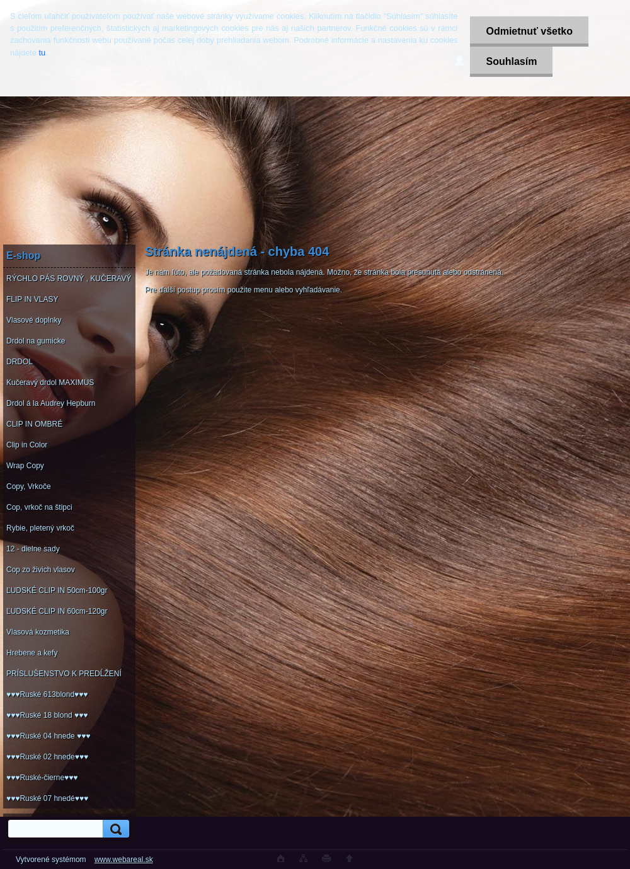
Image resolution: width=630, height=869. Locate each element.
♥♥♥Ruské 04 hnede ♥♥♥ (48, 736)
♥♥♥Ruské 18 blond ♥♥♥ (47, 715)
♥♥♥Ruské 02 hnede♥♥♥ (47, 756)
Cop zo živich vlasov (40, 569)
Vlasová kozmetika (37, 632)
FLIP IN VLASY (32, 299)
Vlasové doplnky (33, 320)
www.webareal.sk (123, 859)
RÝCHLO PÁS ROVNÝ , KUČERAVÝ (69, 278)
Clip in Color (26, 444)
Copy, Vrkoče (28, 486)
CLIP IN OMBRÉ (34, 424)
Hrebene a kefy (31, 652)
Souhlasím (511, 61)
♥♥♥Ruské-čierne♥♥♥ (41, 777)
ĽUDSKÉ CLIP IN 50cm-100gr (57, 590)
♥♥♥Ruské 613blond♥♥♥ (47, 694)
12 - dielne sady (33, 548)
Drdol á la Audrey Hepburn (50, 403)
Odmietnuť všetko (529, 31)
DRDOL (19, 361)
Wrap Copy (25, 465)
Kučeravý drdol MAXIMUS (50, 382)
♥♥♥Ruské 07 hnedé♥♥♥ (47, 798)
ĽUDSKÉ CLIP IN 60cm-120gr (57, 611)
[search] (114, 829)
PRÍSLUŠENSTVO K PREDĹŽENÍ (64, 673)
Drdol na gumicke (35, 341)
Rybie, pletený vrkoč (40, 528)
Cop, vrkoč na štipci (39, 507)
